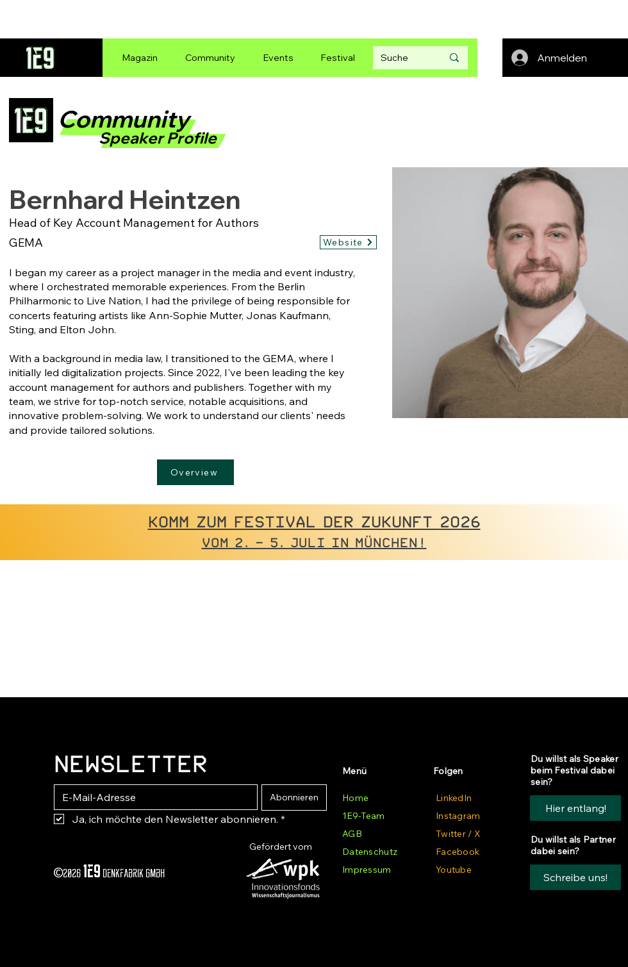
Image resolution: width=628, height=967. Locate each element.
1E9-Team (363, 816)
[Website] (348, 242)
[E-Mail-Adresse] (151, 797)
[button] (575, 877)
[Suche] (402, 57)
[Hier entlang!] (575, 808)
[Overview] (195, 472)
